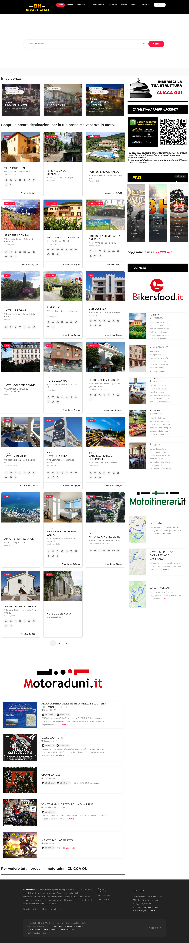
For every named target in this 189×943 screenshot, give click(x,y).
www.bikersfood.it (34, 930)
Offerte (124, 5)
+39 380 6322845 (150, 907)
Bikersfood (112, 5)
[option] (21, 100)
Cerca (156, 43)
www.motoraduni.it (57, 926)
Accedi (159, 5)
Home (60, 5)
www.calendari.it (67, 930)
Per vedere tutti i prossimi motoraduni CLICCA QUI (44, 868)
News (133, 5)
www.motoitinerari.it (75, 926)
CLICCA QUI (164, 252)
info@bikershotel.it (147, 910)
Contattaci (145, 5)
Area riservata (104, 896)
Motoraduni (82, 5)
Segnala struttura (102, 890)
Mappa (70, 5)
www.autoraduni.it (51, 930)
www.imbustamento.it (36, 933)
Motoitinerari (98, 5)
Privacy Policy (104, 899)
